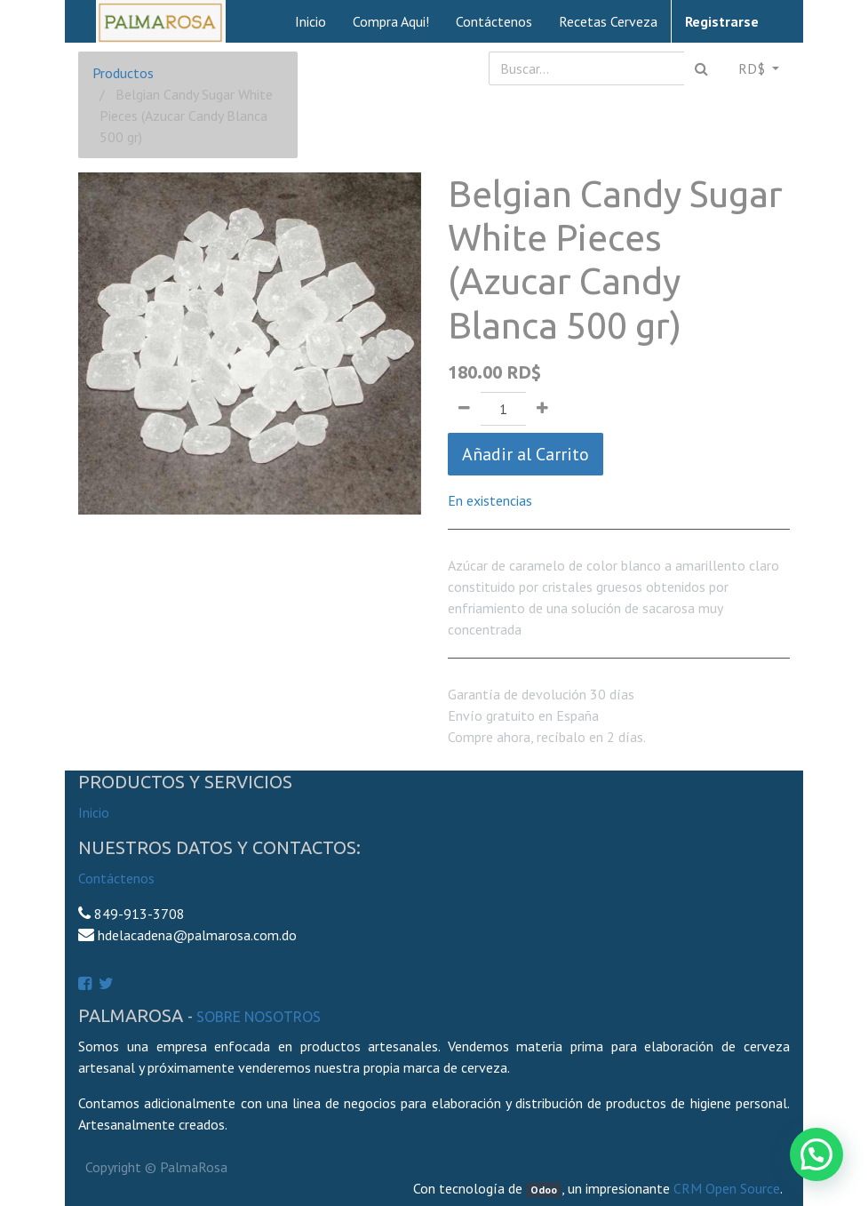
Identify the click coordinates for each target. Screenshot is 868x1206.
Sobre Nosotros (258, 1017)
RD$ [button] (753, 68)
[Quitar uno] (464, 409)
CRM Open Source (726, 1188)
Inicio (93, 812)
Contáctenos (116, 878)
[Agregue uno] (542, 409)
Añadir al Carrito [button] (525, 454)
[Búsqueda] (701, 68)
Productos (123, 73)
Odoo (543, 1189)
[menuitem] (310, 21)
